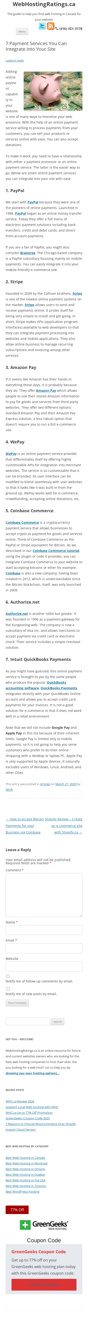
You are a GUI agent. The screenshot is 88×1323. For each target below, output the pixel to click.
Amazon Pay (46, 390)
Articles (45, 784)
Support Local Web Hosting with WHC (32, 1107)
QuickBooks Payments (59, 688)
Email (11, 940)
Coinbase (13, 573)
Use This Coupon (44, 1284)
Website (12, 958)
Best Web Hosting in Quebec (25, 1174)
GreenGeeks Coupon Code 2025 (28, 1118)
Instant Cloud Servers (21, 1129)
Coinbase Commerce (22, 522)
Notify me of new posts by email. (31, 994)
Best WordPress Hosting (22, 1191)
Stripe (77, 293)
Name (12, 922)
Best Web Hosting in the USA (26, 1180)
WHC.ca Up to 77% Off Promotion (29, 1112)
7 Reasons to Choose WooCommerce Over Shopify (41, 1124)
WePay (11, 453)
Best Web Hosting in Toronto (26, 1186)
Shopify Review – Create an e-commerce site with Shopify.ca (63, 825)
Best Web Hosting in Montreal (26, 1163)
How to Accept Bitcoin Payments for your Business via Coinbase (25, 825)
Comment (15, 870)
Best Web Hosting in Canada (25, 1158)
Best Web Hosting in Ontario (25, 1169)
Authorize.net (17, 613)
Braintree (27, 253)
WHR (9, 790)
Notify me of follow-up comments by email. (39, 981)
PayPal (32, 202)
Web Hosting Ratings (51, 1320)
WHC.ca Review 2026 (20, 1101)
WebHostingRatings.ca (44, 4)
